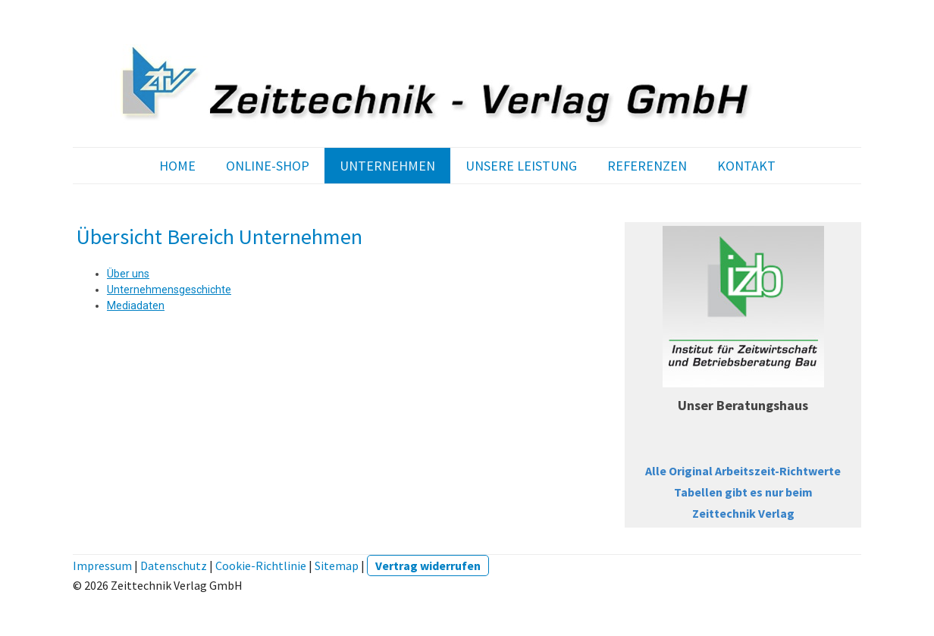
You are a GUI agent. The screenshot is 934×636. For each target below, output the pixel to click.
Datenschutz (173, 565)
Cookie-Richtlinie (260, 565)
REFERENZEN (647, 165)
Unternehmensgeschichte (169, 290)
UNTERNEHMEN (387, 165)
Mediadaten (136, 305)
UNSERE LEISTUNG (521, 165)
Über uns (128, 274)
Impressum (102, 565)
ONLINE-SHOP (267, 165)
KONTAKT (746, 165)
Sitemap (337, 565)
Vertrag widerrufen (428, 565)
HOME (177, 165)
